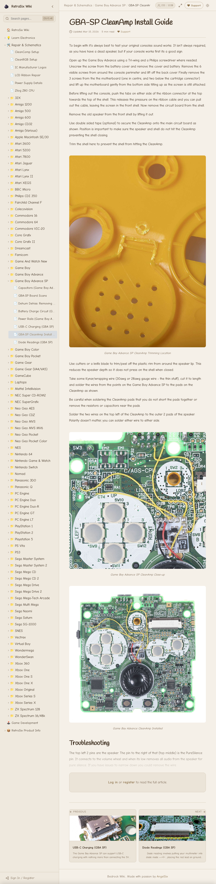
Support (123, 31)
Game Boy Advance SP (110, 5)
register (129, 782)
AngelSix (162, 876)
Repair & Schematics (78, 5)
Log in (113, 782)
